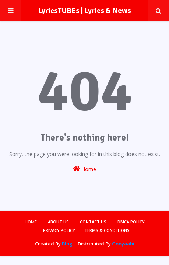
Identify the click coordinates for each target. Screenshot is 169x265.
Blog (67, 243)
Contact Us (93, 222)
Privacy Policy (59, 230)
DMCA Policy (131, 222)
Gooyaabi (123, 243)
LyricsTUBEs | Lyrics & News (84, 10)
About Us (58, 222)
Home (84, 169)
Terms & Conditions (107, 230)
